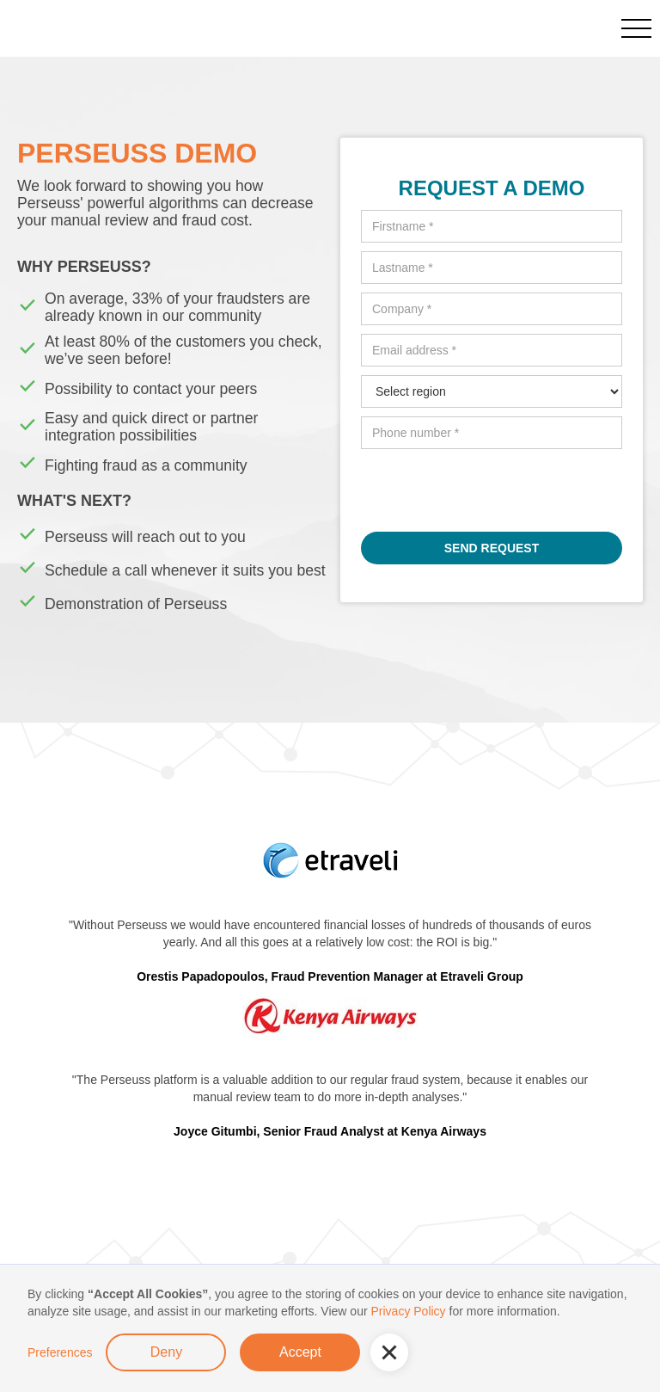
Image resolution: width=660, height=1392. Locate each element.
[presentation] (491, 491)
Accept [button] (300, 1352)
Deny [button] (166, 1352)
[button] (389, 1352)
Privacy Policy (407, 1311)
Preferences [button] (60, 1352)
